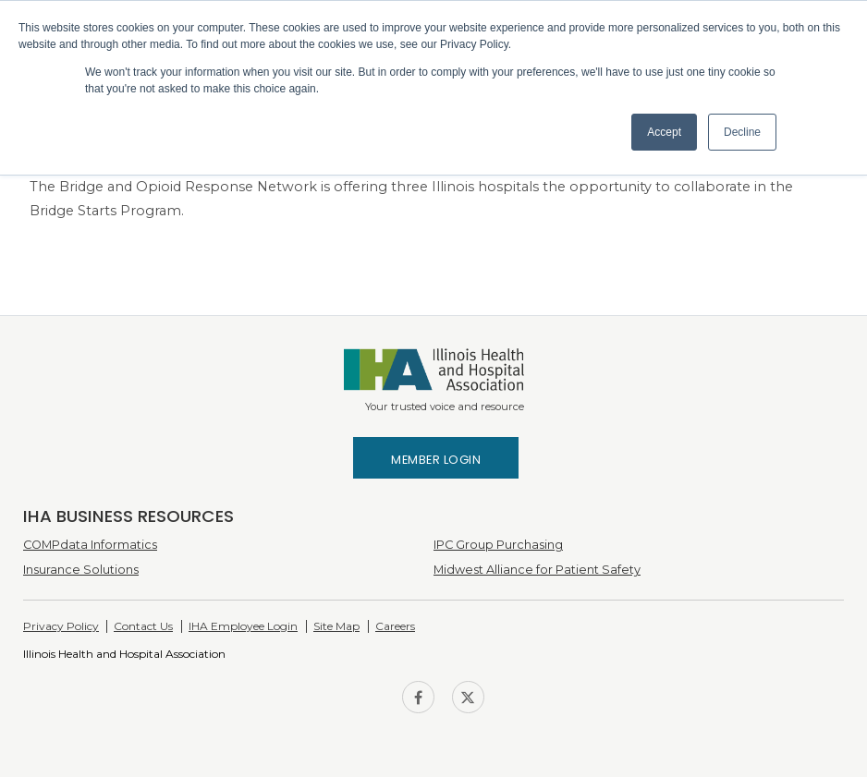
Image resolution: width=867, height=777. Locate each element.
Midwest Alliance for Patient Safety (537, 570)
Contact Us (143, 626)
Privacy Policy (61, 626)
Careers (395, 626)
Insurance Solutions (81, 570)
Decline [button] (742, 132)
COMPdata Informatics (90, 545)
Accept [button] (664, 132)
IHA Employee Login (243, 626)
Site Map (336, 626)
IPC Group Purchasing (498, 545)
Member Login (436, 459)
